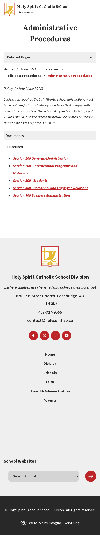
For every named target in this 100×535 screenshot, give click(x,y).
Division (50, 363)
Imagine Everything (64, 523)
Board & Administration (50, 391)
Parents (50, 400)
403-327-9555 (50, 312)
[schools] (43, 476)
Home (50, 354)
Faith (50, 382)
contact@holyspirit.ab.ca (50, 320)
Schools (50, 372)
